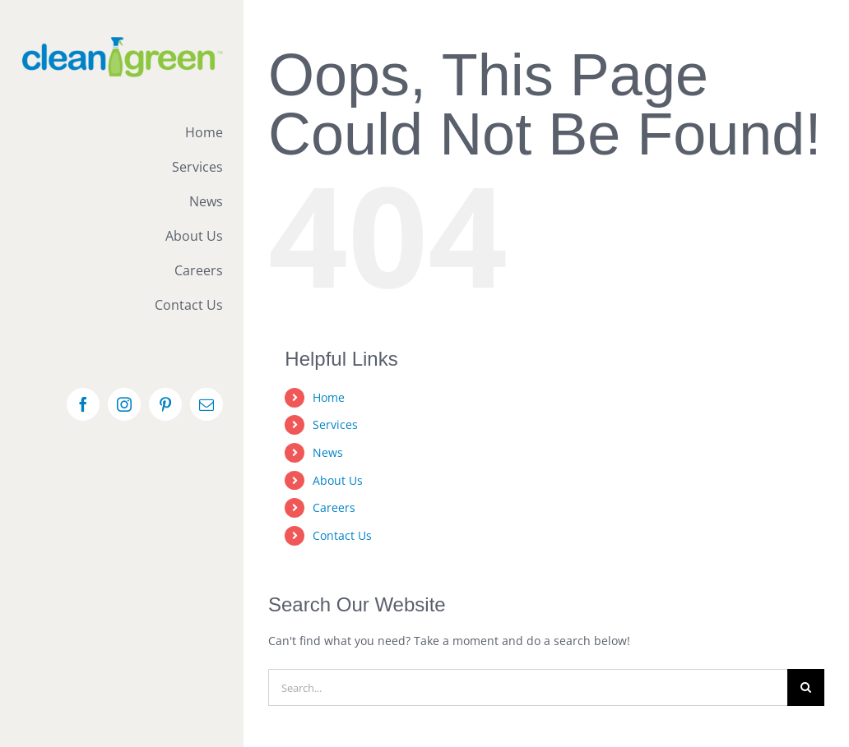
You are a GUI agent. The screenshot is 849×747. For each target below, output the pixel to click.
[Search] (805, 687)
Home (329, 397)
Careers (334, 507)
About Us (338, 480)
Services (335, 424)
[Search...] (527, 687)
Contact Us (342, 535)
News (328, 452)
